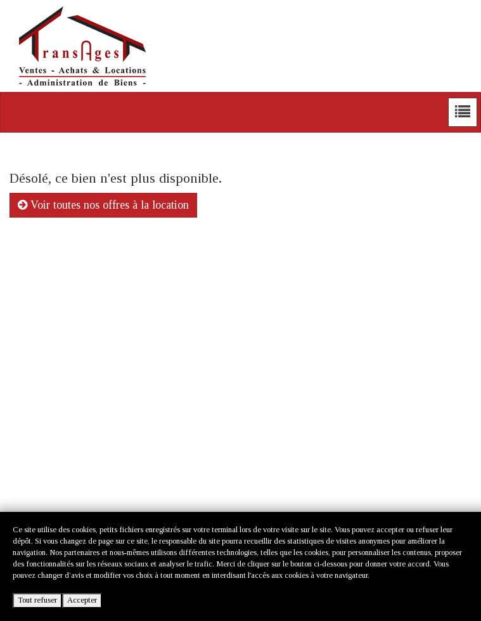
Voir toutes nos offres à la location (103, 205)
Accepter (82, 600)
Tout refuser (37, 600)
